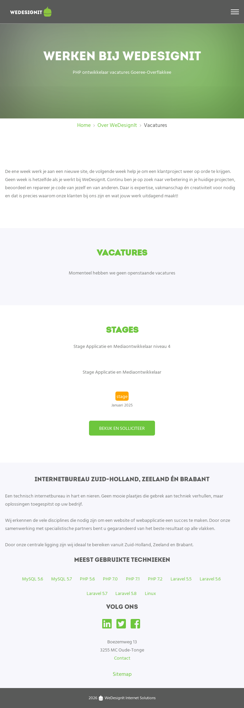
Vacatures (155, 125)
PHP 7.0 (110, 578)
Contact (122, 657)
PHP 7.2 (155, 578)
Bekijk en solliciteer (122, 428)
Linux (150, 593)
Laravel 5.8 (126, 593)
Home (84, 125)
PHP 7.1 (133, 578)
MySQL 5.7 (61, 578)
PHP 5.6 (87, 578)
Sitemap (122, 674)
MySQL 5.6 (32, 578)
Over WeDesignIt (117, 125)
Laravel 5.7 (97, 593)
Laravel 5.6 (210, 578)
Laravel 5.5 (181, 578)
